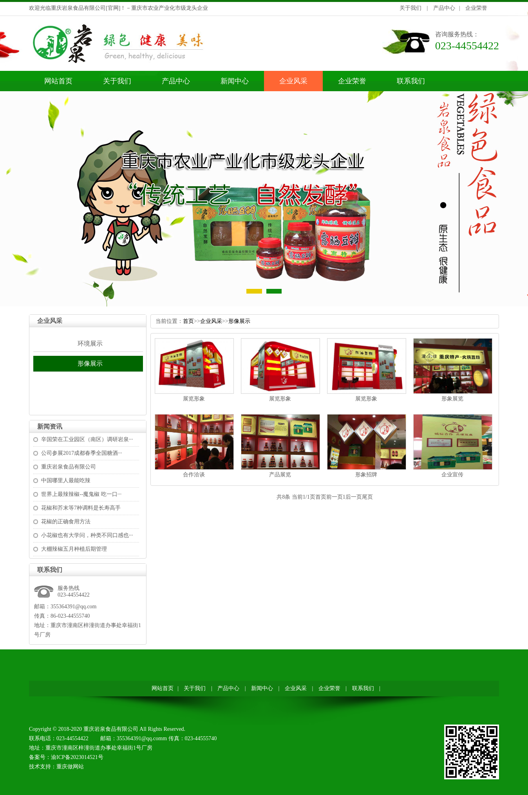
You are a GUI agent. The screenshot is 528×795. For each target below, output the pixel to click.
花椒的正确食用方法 (65, 522)
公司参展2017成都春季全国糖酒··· (81, 453)
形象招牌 (366, 475)
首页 (188, 321)
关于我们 (410, 8)
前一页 (334, 497)
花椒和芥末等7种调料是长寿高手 (81, 508)
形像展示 (90, 363)
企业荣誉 (476, 8)
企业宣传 (452, 475)
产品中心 (444, 8)
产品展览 (280, 475)
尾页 (367, 497)
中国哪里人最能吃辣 (65, 480)
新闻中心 (235, 81)
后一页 (353, 497)
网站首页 (58, 81)
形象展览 (452, 399)
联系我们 (411, 81)
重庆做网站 (70, 767)
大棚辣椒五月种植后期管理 (74, 549)
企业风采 (293, 81)
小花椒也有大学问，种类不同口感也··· (87, 535)
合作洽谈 (194, 475)
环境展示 (90, 343)
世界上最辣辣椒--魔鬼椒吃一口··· (81, 494)
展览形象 (194, 399)
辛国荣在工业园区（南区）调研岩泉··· (87, 439)
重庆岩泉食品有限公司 (68, 467)
